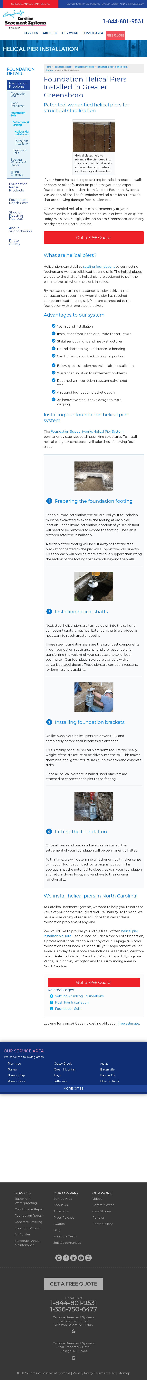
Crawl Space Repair (29, 1208)
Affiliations (61, 1210)
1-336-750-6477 (73, 1308)
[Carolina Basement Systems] (24, 19)
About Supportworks (19, 228)
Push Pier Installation (72, 1001)
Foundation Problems (18, 83)
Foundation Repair (18, 70)
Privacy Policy (83, 1372)
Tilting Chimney (17, 172)
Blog (57, 1229)
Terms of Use (105, 1372)
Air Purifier (22, 1233)
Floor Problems (17, 103)
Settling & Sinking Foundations (79, 995)
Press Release (64, 1216)
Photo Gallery (14, 241)
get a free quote (73, 1283)
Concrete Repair (27, 1227)
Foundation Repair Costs (18, 200)
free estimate (128, 1022)
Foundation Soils (68, 1008)
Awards (59, 1222)
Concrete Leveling (28, 1220)
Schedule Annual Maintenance (30, 4)
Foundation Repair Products (18, 186)
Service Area (93, 34)
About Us (47, 34)
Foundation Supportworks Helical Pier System (87, 430)
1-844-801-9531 (123, 21)
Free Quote (118, 34)
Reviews (98, 1216)
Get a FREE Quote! (94, 236)
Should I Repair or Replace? (16, 214)
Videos (97, 1197)
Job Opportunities (67, 1241)
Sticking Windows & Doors (18, 161)
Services (27, 34)
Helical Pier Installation (22, 131)
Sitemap (124, 1372)
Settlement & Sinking (21, 122)
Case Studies (101, 1210)
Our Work (69, 34)
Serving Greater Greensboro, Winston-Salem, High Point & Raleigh (105, 3)
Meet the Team (65, 1235)
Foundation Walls (18, 94)
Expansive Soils (19, 150)
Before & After (103, 1204)
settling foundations (99, 265)
